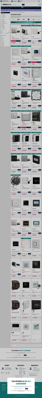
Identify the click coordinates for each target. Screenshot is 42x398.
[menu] (21, 8)
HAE (23, 4)
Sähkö (22, 7)
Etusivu (12, 12)
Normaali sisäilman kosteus (26, 388)
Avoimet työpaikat (34, 386)
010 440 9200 (20, 367)
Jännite (5, 39)
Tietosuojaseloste (34, 387)
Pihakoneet (15, 7)
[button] (3, 28)
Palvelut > (40, 5)
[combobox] (17, 4)
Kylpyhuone (31, 7)
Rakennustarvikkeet (3, 7)
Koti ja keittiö (37, 7)
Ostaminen (4, 384)
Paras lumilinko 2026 (25, 389)
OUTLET (6, 8)
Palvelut (13, 384)
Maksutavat (3, 386)
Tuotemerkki (5, 19)
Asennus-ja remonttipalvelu (16, 386)
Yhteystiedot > (40, 4)
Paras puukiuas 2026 (25, 390)
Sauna (34, 7)
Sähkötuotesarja (5, 35)
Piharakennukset (11, 7)
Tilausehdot (3, 388)
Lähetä (25, 355)
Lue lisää (2, 373)
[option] (32, 79)
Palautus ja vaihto (4, 387)
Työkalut (18, 7)
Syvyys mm (5, 44)
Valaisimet (25, 7)
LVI (20, 7)
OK (7, 33)
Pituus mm (5, 45)
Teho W (5, 40)
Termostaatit (17, 12)
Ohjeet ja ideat (25, 384)
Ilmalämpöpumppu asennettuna (24, 386)
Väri (5, 36)
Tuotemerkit (2, 8)
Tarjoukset (9, 8)
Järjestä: (32, 24)
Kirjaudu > (40, 3)
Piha (7, 7)
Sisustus (28, 7)
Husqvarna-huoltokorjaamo (16, 387)
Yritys (33, 384)
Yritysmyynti (13, 388)
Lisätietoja (34, 357)
